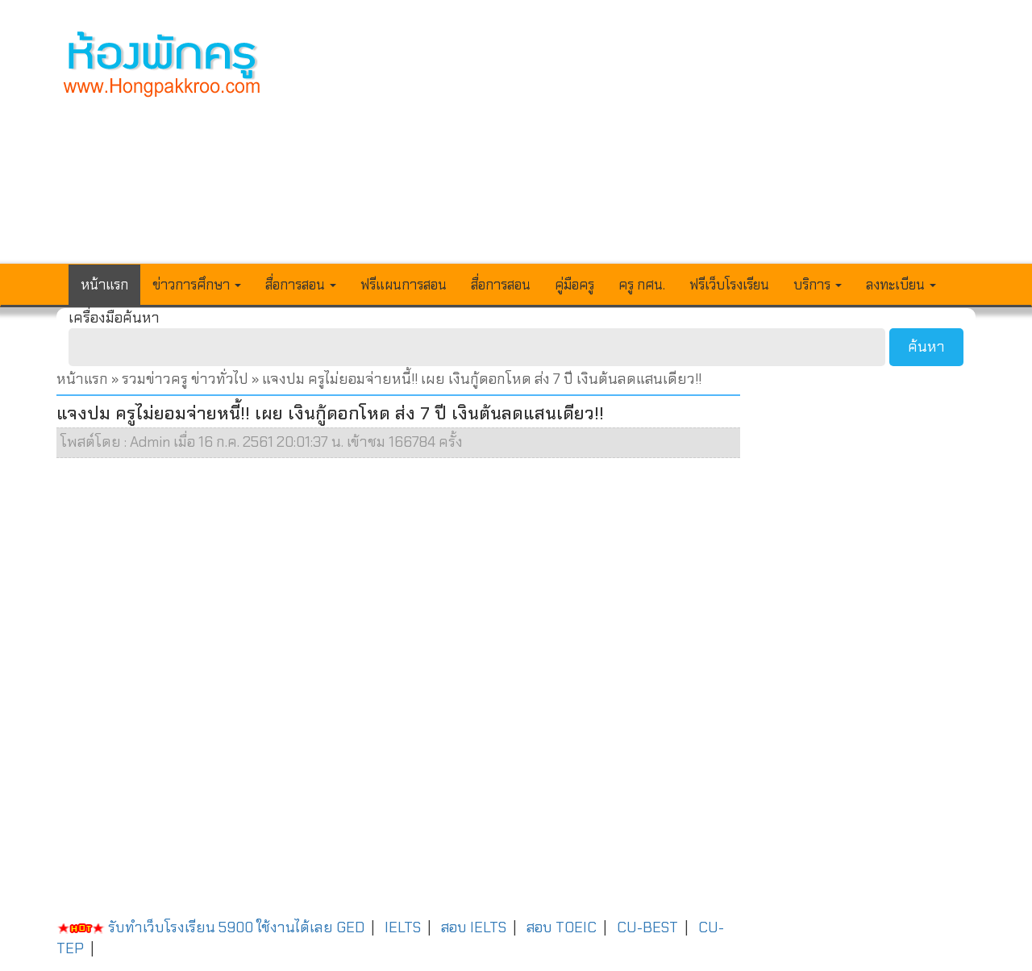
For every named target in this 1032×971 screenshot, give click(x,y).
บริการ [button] (817, 285)
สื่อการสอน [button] (300, 285)
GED (350, 927)
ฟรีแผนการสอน (403, 285)
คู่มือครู (574, 285)
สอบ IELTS (473, 927)
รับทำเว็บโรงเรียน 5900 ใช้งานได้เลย (194, 927)
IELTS (403, 927)
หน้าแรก (104, 285)
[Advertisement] (634, 142)
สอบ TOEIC (561, 927)
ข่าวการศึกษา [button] (196, 285)
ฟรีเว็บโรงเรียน (729, 285)
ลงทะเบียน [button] (901, 285)
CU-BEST (647, 927)
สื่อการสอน (501, 285)
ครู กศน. (641, 285)
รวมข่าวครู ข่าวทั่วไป (185, 379)
